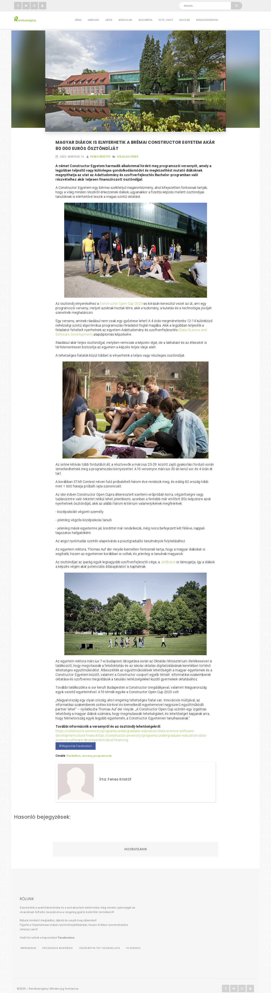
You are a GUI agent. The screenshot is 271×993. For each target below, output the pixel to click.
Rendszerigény (38, 983)
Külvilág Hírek (127, 155)
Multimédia (145, 20)
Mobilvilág (125, 20)
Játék (108, 20)
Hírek (78, 20)
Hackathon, (74, 754)
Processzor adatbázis (58, 943)
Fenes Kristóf (100, 155)
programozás (103, 754)
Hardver (93, 20)
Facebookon (66, 933)
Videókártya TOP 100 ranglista (101, 943)
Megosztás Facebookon (75, 744)
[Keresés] (236, 5)
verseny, (87, 754)
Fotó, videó (166, 20)
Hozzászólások (135, 844)
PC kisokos (136, 943)
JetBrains (168, 561)
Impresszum (28, 943)
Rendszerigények (207, 20)
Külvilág (184, 20)
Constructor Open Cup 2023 (121, 302)
